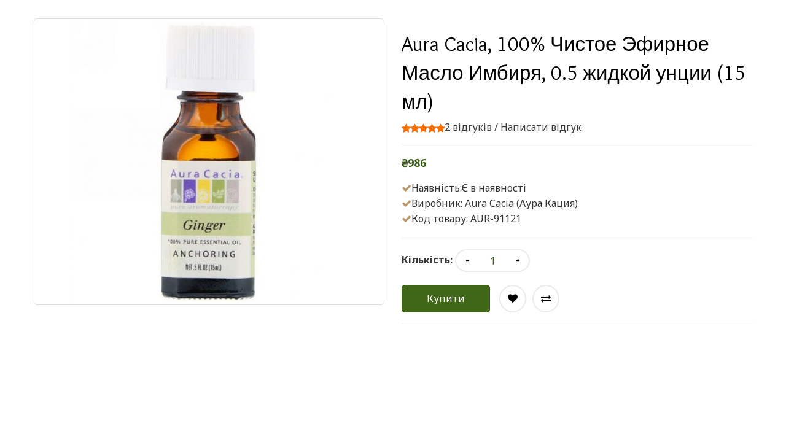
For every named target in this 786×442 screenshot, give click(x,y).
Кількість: (427, 259)
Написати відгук (541, 127)
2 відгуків (468, 127)
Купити (446, 298)
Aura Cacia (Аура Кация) (521, 203)
